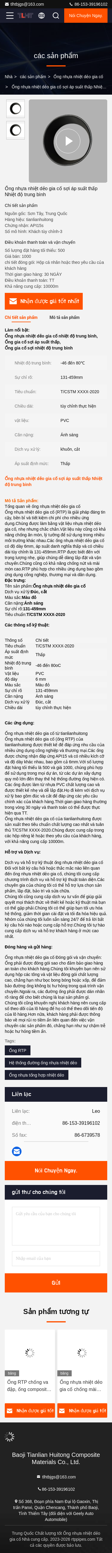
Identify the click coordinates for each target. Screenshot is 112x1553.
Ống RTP (17, 1050)
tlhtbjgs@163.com (24, 4)
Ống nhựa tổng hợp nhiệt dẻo (36, 1075)
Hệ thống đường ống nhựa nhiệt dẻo (43, 1062)
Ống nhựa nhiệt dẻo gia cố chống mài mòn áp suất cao (81, 1386)
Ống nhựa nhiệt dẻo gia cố (78, 76)
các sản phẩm (33, 76)
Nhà (9, 76)
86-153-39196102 (88, 4)
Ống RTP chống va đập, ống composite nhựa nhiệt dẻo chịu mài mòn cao (28, 1386)
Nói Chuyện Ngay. (86, 15)
